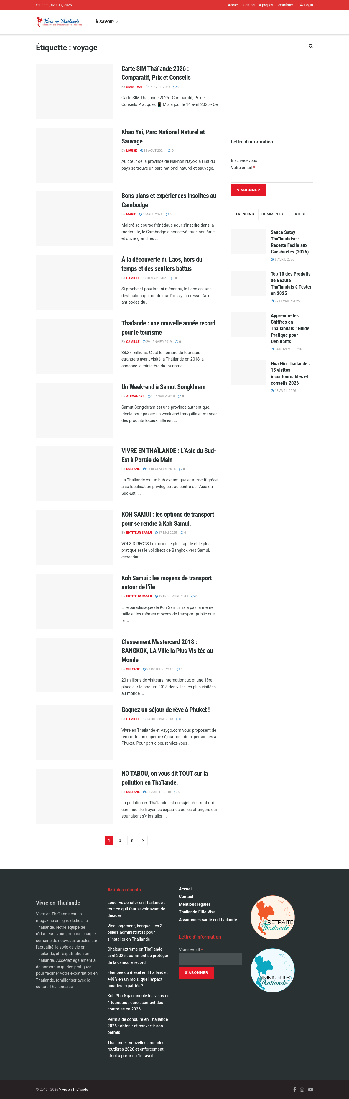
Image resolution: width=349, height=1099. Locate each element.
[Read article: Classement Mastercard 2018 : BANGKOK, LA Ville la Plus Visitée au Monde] (74, 665)
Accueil (233, 5)
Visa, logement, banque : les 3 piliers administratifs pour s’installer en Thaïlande (135, 932)
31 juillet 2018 (157, 792)
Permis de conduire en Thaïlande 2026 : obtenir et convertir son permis (138, 1026)
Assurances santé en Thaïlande (208, 919)
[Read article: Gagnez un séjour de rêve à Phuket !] (74, 732)
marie (131, 214)
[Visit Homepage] (59, 22)
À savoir (105, 21)
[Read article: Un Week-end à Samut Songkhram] (74, 410)
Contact (249, 5)
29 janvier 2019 (157, 342)
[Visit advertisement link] (272, 84)
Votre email (243, 167)
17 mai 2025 (166, 533)
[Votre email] (272, 177)
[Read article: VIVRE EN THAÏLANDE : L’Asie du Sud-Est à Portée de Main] (74, 473)
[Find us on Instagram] (302, 1089)
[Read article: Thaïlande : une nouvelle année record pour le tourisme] (74, 346)
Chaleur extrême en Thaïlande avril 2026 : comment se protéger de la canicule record (138, 956)
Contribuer (284, 5)
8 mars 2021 (150, 214)
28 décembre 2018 (159, 469)
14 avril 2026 (158, 87)
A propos (266, 5)
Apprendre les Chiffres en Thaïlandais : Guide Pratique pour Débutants (290, 328)
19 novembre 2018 (171, 596)
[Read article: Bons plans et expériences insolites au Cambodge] (74, 218)
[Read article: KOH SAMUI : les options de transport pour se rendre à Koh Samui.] (74, 537)
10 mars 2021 (155, 278)
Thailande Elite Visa (197, 912)
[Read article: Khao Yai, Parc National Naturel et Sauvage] (74, 155)
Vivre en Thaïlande (73, 1089)
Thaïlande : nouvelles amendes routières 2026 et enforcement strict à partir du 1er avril (136, 1049)
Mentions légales (195, 904)
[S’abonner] (248, 190)
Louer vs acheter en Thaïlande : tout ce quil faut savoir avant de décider (136, 909)
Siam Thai (134, 87)
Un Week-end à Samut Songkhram (163, 387)
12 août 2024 (152, 151)
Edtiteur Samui (139, 533)
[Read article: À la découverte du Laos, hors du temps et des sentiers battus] (74, 282)
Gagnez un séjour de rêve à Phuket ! (165, 709)
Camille (133, 278)
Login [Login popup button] (306, 5)
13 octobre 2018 (158, 719)
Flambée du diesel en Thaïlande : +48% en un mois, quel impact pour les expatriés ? (138, 979)
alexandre (135, 396)
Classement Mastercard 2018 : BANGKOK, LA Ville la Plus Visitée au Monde (167, 651)
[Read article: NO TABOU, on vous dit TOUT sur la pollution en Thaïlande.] (74, 796)
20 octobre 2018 (158, 669)
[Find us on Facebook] (294, 1089)
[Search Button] (311, 46)
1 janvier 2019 (161, 396)
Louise (131, 151)
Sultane (133, 469)
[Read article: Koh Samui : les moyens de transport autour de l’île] (74, 601)
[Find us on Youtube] (310, 1089)
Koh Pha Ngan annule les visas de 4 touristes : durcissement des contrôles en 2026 (139, 1002)
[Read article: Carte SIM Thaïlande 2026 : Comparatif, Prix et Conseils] (74, 91)
